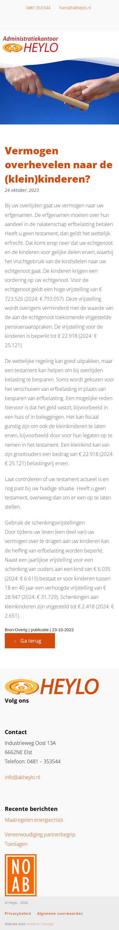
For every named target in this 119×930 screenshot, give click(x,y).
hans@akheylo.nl (73, 7)
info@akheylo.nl (22, 777)
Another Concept (40, 923)
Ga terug (30, 640)
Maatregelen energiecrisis (34, 819)
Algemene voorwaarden (60, 913)
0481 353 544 (36, 7)
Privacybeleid (18, 913)
